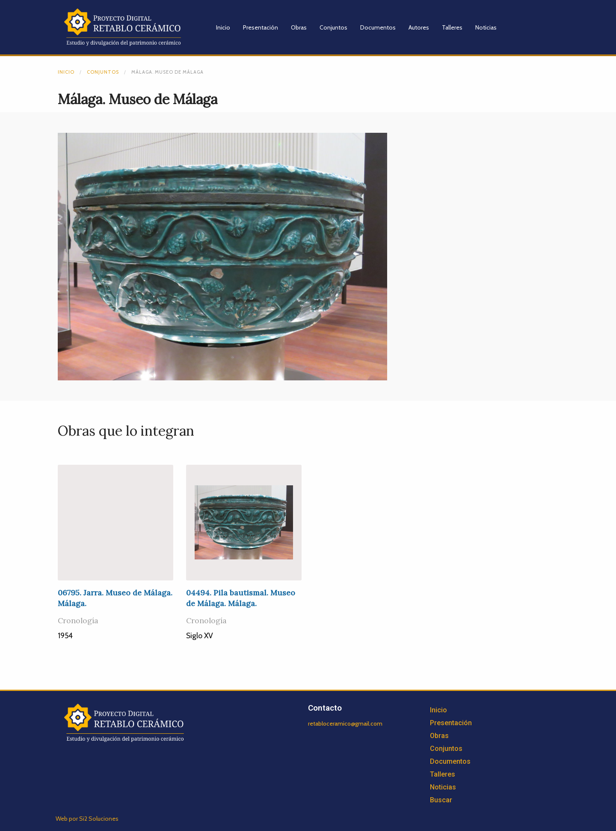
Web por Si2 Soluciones (87, 818)
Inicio (223, 27)
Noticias (486, 27)
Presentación (260, 27)
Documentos (378, 27)
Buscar (441, 800)
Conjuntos (333, 27)
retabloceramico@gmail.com (345, 723)
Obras (299, 27)
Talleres (452, 27)
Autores (419, 27)
